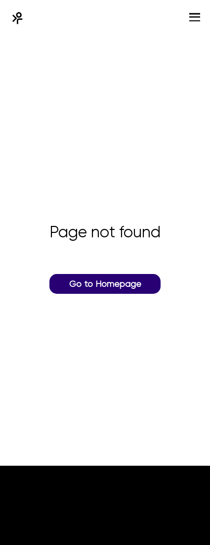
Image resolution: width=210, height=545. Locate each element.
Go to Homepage (105, 283)
